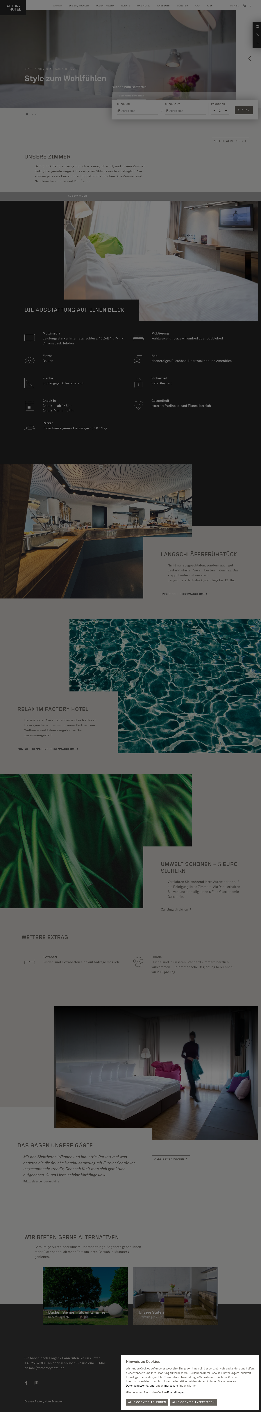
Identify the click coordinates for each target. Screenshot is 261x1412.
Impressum (171, 1385)
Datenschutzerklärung (140, 1385)
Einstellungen (176, 1392)
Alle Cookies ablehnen (147, 1402)
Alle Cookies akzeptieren (193, 1402)
